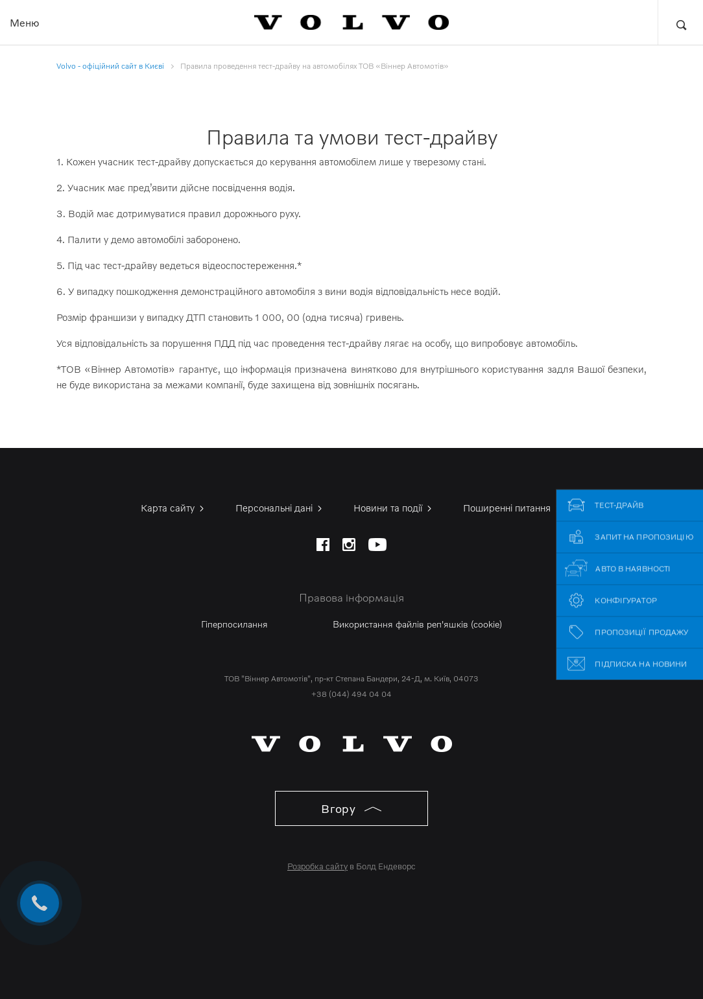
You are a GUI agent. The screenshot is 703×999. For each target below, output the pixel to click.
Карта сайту (173, 507)
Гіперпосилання (234, 623)
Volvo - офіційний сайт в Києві (110, 66)
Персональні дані (279, 507)
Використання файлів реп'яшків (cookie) (417, 623)
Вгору (351, 808)
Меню (24, 22)
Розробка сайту (317, 866)
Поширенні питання (512, 507)
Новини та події (393, 507)
